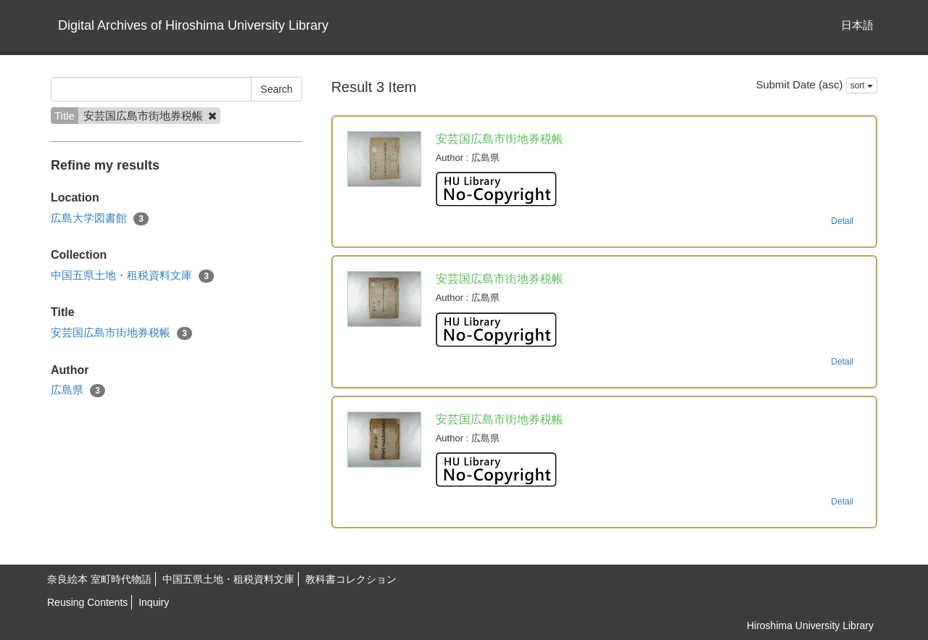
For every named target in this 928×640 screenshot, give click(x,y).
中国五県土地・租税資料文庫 (132, 276)
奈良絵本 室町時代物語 (99, 579)
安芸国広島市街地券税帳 (121, 333)
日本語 (857, 25)
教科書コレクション (351, 579)
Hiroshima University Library (810, 625)
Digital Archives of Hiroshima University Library (193, 25)
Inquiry (153, 602)
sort (861, 85)
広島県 (78, 390)
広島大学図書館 (100, 218)
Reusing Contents (87, 602)
